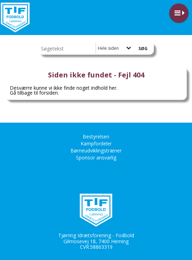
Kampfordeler (96, 143)
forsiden (48, 92)
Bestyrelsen (96, 136)
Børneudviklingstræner (96, 150)
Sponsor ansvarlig (96, 157)
